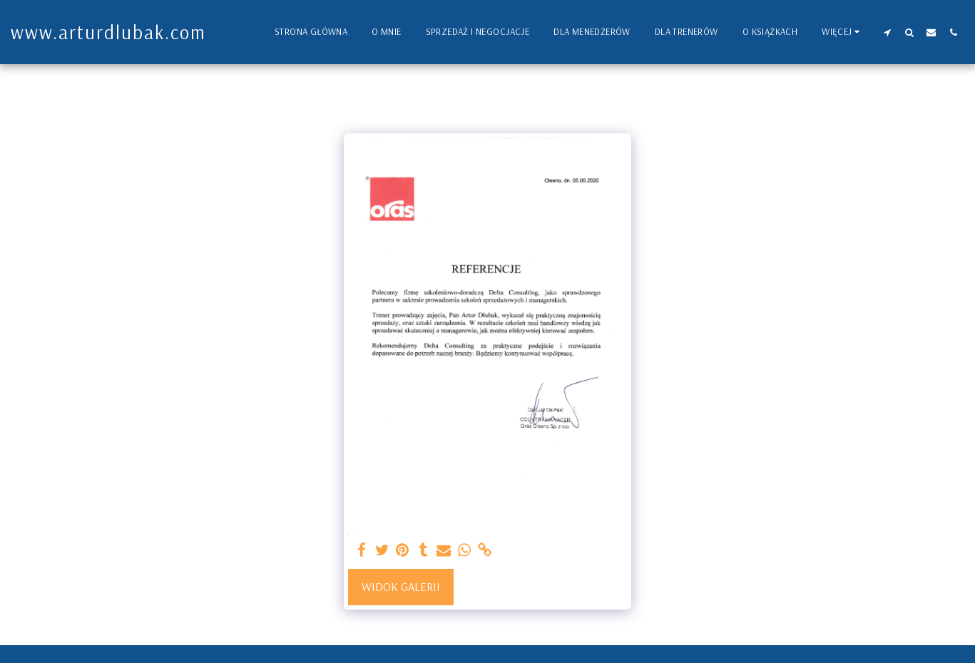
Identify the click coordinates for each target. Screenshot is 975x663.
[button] (887, 32)
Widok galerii (401, 586)
